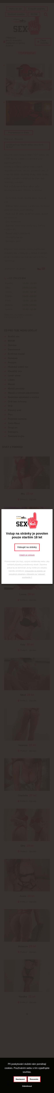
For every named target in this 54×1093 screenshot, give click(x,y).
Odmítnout (27, 1086)
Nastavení (20, 1079)
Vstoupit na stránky (27, 547)
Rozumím (34, 1079)
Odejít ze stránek (27, 555)
